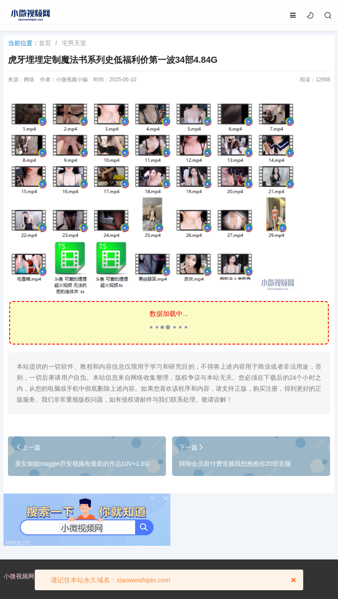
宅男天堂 (74, 43)
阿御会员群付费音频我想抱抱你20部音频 (235, 463)
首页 (45, 43)
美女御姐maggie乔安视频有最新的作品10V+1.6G (82, 463)
